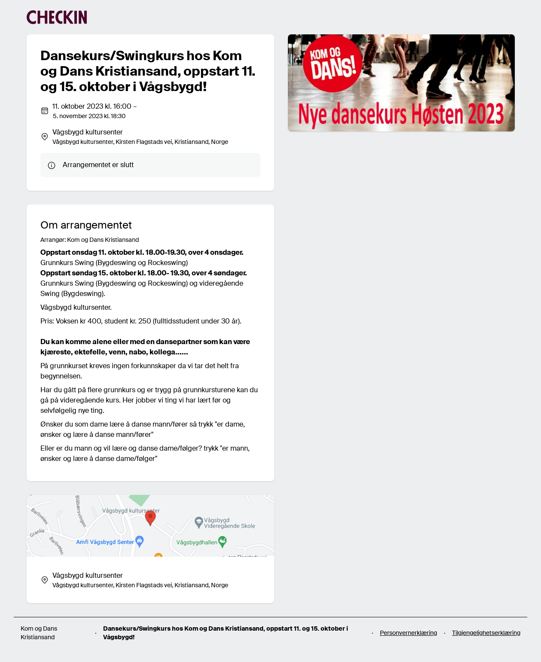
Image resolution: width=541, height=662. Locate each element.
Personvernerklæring (408, 633)
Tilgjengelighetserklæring (486, 633)
